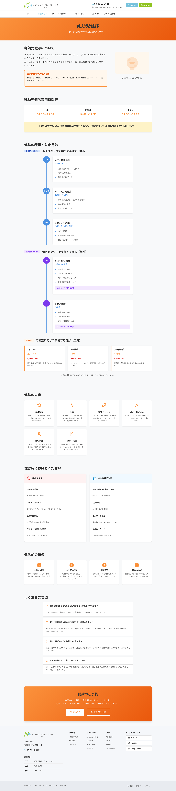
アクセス (109, 741)
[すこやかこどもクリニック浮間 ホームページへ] (41, 5)
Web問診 (132, 743)
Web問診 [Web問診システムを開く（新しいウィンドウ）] (145, 5)
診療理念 (90, 748)
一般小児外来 (73, 737)
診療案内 (42, 13)
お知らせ (95, 13)
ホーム (29, 13)
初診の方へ (109, 737)
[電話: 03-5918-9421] (106, 4)
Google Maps (134, 748)
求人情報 (130, 786)
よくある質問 (109, 13)
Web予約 (75, 712)
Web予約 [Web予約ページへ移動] (132, 5)
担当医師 (90, 741)
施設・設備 (91, 744)
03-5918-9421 (32, 750)
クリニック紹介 (59, 13)
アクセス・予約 (79, 13)
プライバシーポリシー (144, 786)
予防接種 (72, 741)
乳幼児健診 (72, 744)
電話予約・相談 (98, 712)
